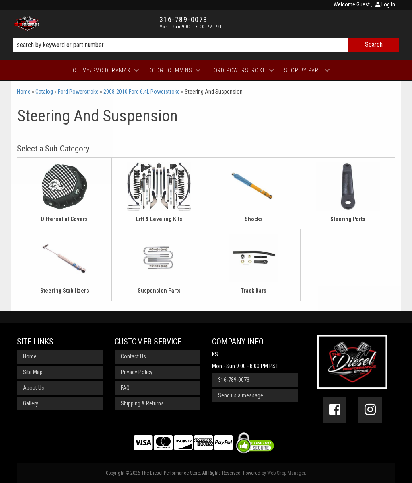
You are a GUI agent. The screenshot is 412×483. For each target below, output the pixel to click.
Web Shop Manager (286, 473)
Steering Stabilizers (64, 290)
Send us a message (240, 395)
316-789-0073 (233, 380)
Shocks (254, 219)
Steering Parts (347, 219)
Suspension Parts (159, 290)
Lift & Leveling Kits (159, 219)
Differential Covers (64, 219)
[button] (206, 45)
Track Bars (253, 290)
